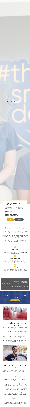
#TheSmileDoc (24, 386)
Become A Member (19, 219)
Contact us (22, 208)
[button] (27, 2)
